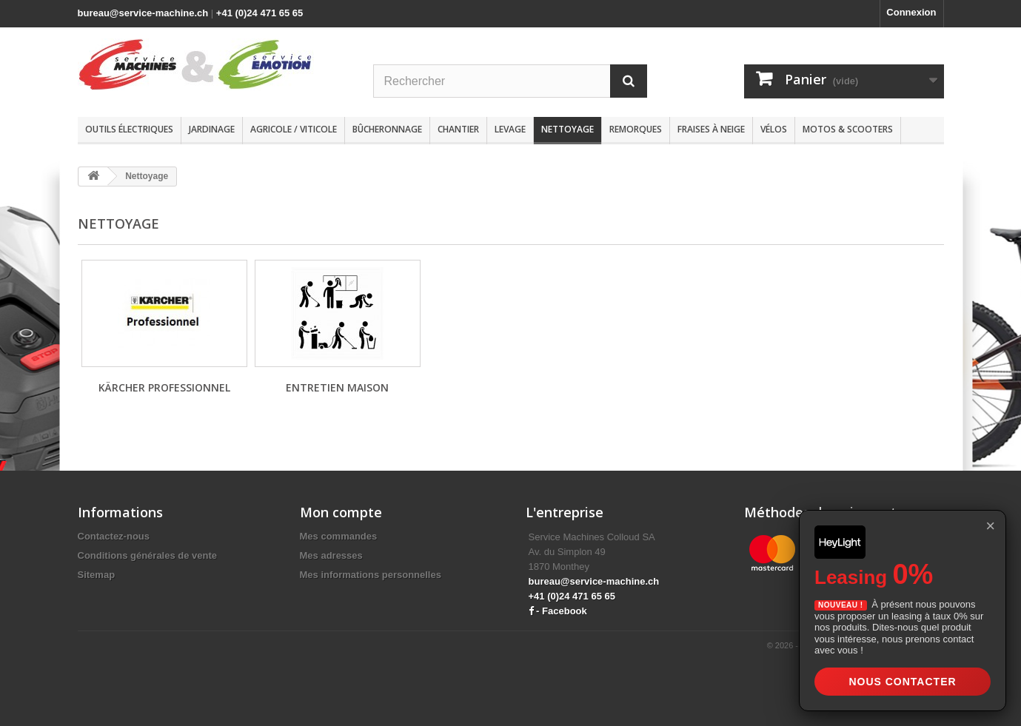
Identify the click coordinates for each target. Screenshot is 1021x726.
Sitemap (97, 574)
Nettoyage (567, 129)
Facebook (564, 610)
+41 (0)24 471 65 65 (259, 13)
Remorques (635, 129)
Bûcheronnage (387, 129)
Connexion (911, 12)
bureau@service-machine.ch (143, 13)
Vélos (773, 129)
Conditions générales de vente (148, 555)
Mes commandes (339, 536)
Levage (510, 129)
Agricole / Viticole (293, 129)
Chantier (458, 129)
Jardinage (212, 129)
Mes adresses (331, 555)
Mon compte (341, 512)
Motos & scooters (848, 129)
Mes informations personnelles (370, 574)
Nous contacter (902, 682)
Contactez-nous (114, 536)
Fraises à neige (711, 129)
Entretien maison (337, 387)
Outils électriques (129, 129)
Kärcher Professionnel (164, 387)
